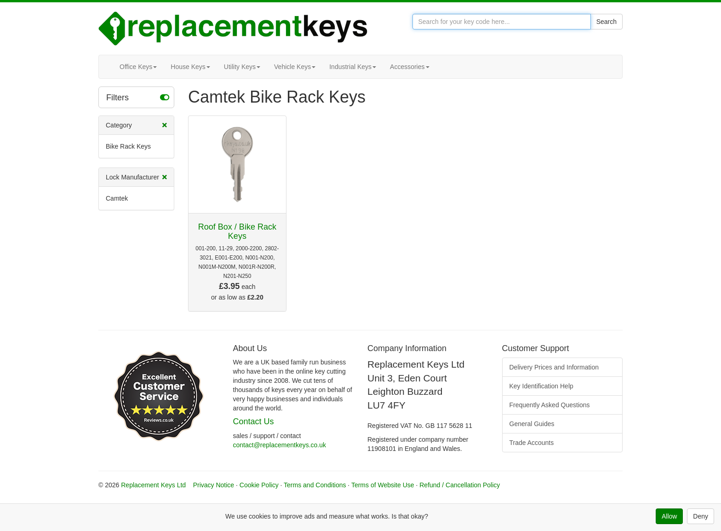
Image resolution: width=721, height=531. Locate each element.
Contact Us (253, 421)
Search (606, 21)
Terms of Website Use (382, 485)
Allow (669, 516)
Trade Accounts (531, 442)
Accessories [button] (409, 66)
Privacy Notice (213, 485)
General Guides (532, 423)
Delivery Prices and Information (554, 367)
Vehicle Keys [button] (294, 66)
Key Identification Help (541, 386)
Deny (700, 516)
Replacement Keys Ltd (153, 485)
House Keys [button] (190, 66)
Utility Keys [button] (242, 66)
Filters (137, 97)
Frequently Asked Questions (549, 405)
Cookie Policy (259, 485)
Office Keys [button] (138, 66)
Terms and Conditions (315, 485)
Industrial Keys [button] (352, 66)
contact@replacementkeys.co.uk (279, 445)
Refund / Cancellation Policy (459, 485)
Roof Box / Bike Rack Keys (237, 231)
